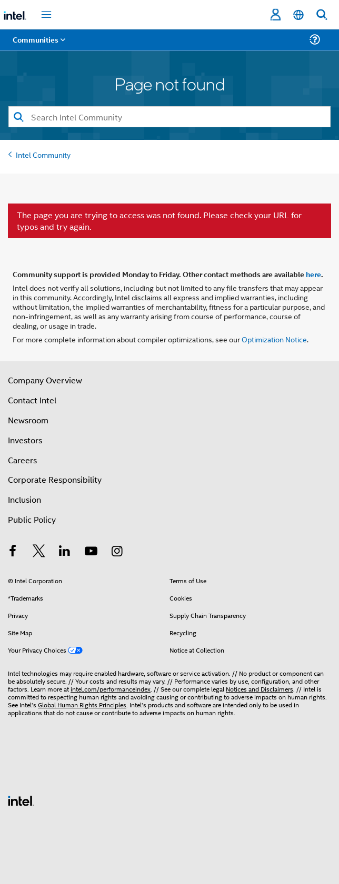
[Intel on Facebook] (13, 552)
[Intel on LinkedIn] (65, 552)
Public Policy (32, 519)
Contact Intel (32, 400)
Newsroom (28, 420)
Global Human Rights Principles (82, 704)
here (313, 274)
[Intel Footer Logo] (21, 800)
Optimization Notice (274, 338)
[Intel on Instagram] (117, 552)
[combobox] (169, 116)
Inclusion (24, 499)
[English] (298, 15)
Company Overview (45, 380)
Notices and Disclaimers (259, 689)
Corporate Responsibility (55, 479)
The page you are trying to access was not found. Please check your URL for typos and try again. (159, 220)
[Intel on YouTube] (91, 552)
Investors (25, 440)
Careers (22, 460)
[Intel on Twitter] (39, 552)
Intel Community (43, 154)
